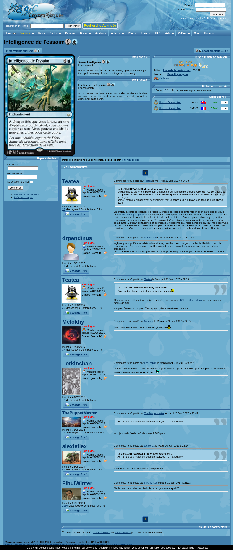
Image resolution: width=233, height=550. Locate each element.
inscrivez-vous (123, 532)
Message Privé (76, 213)
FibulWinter (77, 483)
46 (63, 469)
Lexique (146, 33)
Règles (132, 33)
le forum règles (130, 159)
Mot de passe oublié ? (192, 18)
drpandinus (77, 238)
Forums (208, 33)
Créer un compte (216, 18)
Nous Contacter (116, 544)
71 (63, 266)
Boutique (27, 33)
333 (64, 432)
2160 (65, 505)
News (41, 33)
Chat (196, 33)
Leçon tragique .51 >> (212, 50)
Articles (117, 33)
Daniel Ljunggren (177, 74)
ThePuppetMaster (79, 413)
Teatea (70, 181)
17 (63, 349)
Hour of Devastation (167, 102)
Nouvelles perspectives (134, 214)
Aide (129, 544)
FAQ (157, 33)
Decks (85, 33)
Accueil (9, 544)
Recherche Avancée (100, 25)
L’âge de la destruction (176, 70)
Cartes (55, 33)
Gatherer (161, 78)
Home (10, 33)
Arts (169, 33)
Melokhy (73, 322)
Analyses (100, 33)
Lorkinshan (77, 363)
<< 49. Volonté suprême (22, 50)
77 (63, 400)
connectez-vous (101, 532)
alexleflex (74, 446)
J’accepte (202, 547)
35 (63, 209)
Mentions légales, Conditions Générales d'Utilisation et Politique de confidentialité (60, 544)
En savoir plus (186, 547)
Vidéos (184, 33)
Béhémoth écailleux (191, 300)
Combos (70, 33)
